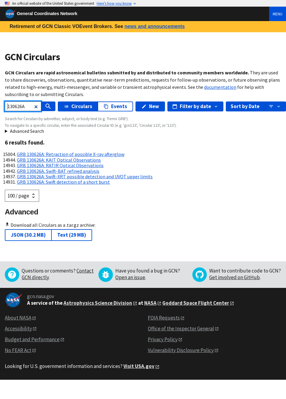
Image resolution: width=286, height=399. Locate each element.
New (150, 106)
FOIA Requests (164, 317)
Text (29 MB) (71, 235)
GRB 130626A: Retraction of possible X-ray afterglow (70, 154)
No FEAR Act (18, 350)
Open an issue (130, 277)
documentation (220, 87)
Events (115, 106)
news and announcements (154, 26)
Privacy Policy (163, 339)
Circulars (78, 106)
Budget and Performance (32, 339)
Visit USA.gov (138, 366)
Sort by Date (245, 106)
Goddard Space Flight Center (195, 303)
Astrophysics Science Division (98, 303)
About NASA (18, 317)
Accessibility (18, 328)
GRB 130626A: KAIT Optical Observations (59, 160)
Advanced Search (27, 131)
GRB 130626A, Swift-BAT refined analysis (58, 171)
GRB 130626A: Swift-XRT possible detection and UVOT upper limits (85, 176)
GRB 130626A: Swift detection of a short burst (63, 182)
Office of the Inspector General (181, 328)
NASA (150, 303)
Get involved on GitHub (234, 277)
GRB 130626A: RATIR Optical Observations (60, 165)
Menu (277, 14)
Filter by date (195, 106)
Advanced (21, 212)
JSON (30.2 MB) (28, 235)
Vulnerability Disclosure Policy (181, 350)
